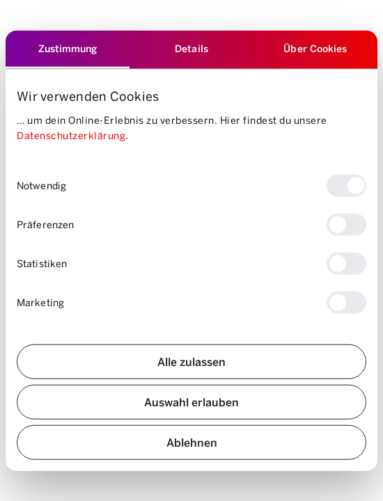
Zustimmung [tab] (67, 48)
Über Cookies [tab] (315, 48)
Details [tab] (191, 48)
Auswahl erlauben (191, 401)
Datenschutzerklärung (71, 135)
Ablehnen (191, 441)
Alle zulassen (191, 360)
